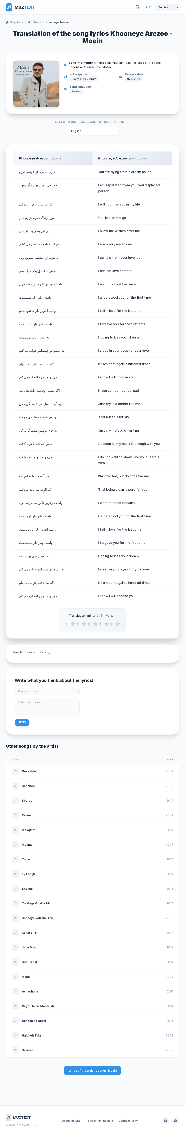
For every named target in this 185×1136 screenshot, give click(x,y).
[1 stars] (72, 624)
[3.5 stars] (100, 624)
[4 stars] (106, 624)
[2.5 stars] (89, 624)
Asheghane (30, 991)
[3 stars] (95, 624)
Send (22, 722)
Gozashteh (30, 771)
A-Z (148, 7)
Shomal (27, 888)
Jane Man (29, 947)
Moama (27, 844)
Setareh (28, 1050)
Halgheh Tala (31, 1035)
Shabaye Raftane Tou (37, 918)
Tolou (26, 859)
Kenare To (29, 932)
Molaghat (29, 830)
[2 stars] (84, 624)
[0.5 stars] (67, 624)
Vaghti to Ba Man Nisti (38, 1006)
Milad (26, 977)
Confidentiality (128, 1120)
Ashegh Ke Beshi (34, 1021)
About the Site (71, 1120)
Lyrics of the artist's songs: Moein (92, 1070)
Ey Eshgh (28, 874)
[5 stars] (117, 624)
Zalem (26, 815)
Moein (38, 22)
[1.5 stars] (78, 624)
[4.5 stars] (112, 624)
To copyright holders (99, 1120)
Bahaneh (28, 786)
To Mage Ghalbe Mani (37, 903)
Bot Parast (29, 962)
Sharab (27, 800)
